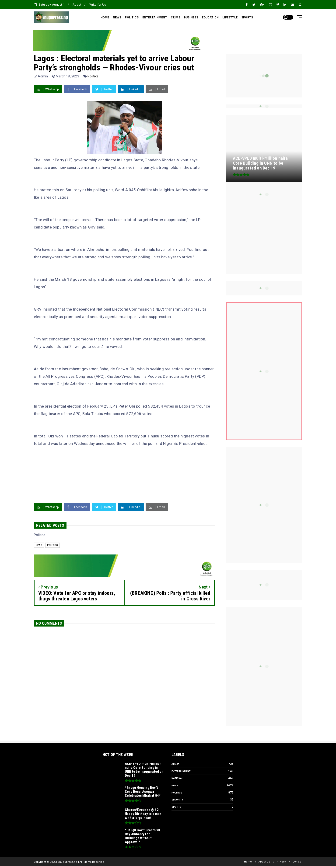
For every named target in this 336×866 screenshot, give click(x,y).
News (39, 545)
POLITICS (132, 17)
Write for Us (97, 4)
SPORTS (247, 17)
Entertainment (181, 771)
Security (177, 799)
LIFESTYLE (230, 17)
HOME (105, 17)
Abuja (175, 764)
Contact (297, 861)
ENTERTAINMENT (154, 17)
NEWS (117, 17)
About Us (264, 861)
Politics (93, 76)
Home (248, 861)
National (177, 778)
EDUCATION (210, 17)
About (77, 4)
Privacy (281, 861)
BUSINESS (191, 17)
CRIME (175, 17)
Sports (176, 807)
